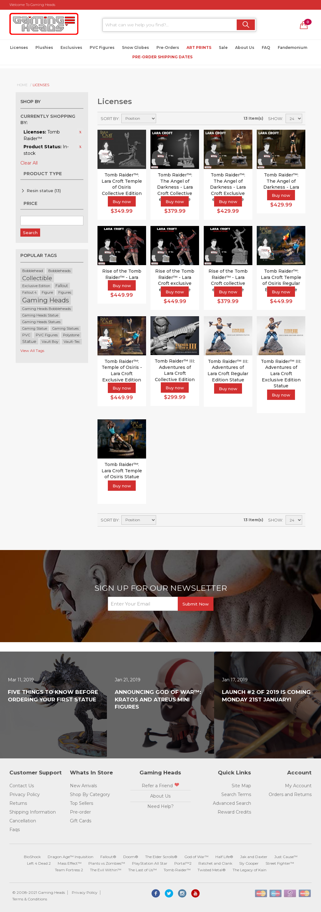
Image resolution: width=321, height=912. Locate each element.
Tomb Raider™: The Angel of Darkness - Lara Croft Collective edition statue (175, 187)
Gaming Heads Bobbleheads (46, 309)
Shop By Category (90, 794)
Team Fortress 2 (69, 869)
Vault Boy (50, 341)
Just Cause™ (285, 856)
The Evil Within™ (105, 869)
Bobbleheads (59, 271)
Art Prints (199, 47)
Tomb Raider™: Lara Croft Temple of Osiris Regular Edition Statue (281, 280)
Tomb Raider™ (177, 869)
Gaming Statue (34, 329)
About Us (244, 47)
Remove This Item (80, 132)
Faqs (14, 829)
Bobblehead (32, 271)
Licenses (19, 47)
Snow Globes (135, 47)
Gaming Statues (65, 329)
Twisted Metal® (211, 869)
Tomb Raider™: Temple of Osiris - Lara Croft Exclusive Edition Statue (122, 374)
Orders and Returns (290, 794)
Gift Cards (80, 821)
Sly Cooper (249, 863)
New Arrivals (83, 786)
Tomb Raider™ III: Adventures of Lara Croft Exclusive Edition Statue (281, 374)
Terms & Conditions (29, 899)
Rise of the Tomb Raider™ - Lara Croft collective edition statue (228, 280)
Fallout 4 (29, 293)
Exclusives (71, 47)
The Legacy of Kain (249, 869)
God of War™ (196, 856)
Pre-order (80, 812)
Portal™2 (183, 863)
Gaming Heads (45, 300)
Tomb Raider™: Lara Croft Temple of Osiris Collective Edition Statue (122, 187)
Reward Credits (234, 812)
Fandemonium (292, 47)
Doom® (130, 856)
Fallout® (108, 856)
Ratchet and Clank (215, 863)
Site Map (241, 786)
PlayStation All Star (149, 863)
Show (275, 118)
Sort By (110, 118)
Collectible (37, 278)
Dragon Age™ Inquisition (70, 856)
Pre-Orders (167, 47)
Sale (223, 47)
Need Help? (160, 806)
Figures (64, 292)
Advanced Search (232, 803)
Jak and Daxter (253, 856)
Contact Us (21, 786)
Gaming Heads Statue (40, 315)
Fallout (61, 285)
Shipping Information (32, 812)
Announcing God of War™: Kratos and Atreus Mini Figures (158, 699)
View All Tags (32, 350)
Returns (18, 803)
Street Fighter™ (280, 863)
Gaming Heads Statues (41, 322)
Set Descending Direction (161, 118)
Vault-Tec (72, 341)
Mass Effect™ (70, 863)
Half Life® (224, 856)
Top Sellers (81, 803)
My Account (298, 786)
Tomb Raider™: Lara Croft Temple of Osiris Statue (122, 471)
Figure (47, 292)
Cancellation (22, 821)
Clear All (29, 163)
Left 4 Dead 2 (39, 863)
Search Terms (236, 794)
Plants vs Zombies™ (106, 863)
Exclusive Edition (36, 286)
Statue (29, 341)
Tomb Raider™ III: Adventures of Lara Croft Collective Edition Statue (175, 373)
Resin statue (44, 190)
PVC (26, 335)
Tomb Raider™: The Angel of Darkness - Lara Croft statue (281, 184)
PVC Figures (102, 47)
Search (30, 232)
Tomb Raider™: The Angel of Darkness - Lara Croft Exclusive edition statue (228, 187)
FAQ (266, 47)
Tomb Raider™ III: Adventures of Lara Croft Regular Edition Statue (228, 371)
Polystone (71, 335)
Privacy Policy (24, 794)
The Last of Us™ (142, 869)
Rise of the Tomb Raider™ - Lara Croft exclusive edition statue (174, 280)
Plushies (44, 47)
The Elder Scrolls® (161, 856)
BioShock (32, 856)
